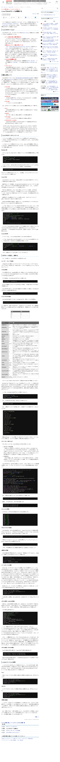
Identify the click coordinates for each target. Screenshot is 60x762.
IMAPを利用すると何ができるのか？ (13, 732)
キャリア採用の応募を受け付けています (48, 14)
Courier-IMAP (5, 25)
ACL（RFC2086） (14, 62)
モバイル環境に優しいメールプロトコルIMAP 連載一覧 (13, 722)
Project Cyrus (24, 32)
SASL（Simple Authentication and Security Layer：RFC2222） (18, 46)
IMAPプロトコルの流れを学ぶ (11, 726)
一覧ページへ (56, 91)
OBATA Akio (35, 13)
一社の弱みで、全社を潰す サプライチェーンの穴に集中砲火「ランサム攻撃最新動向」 (50, 29)
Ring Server (10, 79)
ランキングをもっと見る (55, 61)
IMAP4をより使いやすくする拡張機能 (13, 730)
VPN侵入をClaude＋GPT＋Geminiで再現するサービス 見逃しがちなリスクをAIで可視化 (50, 47)
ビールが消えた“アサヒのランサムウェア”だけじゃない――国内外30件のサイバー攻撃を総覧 (50, 55)
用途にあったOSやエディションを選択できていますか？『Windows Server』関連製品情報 (17, 738)
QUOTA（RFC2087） (31, 60)
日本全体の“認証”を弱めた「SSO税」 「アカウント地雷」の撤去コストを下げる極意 (50, 33)
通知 (14, 17)
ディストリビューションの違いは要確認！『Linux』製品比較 (12, 740)
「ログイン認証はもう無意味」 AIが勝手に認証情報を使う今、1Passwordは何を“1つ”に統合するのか (50, 24)
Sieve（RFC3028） (31, 62)
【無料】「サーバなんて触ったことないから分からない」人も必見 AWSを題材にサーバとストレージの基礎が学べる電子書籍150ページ (49, 70)
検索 (57, 8)
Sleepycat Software (14, 99)
